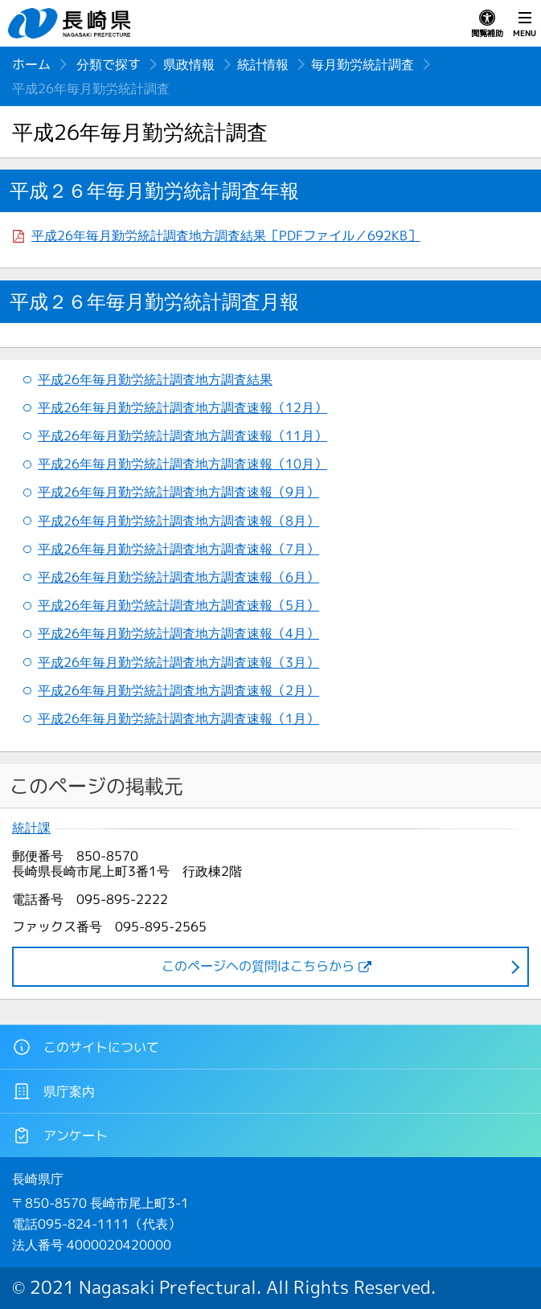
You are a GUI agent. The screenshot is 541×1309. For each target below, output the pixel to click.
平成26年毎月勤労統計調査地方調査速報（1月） (178, 718)
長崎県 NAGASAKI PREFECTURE (71, 23)
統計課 (31, 828)
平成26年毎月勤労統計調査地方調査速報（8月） (178, 521)
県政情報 (189, 64)
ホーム (31, 64)
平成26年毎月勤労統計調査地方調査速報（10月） (182, 463)
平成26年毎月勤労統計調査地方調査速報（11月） (182, 435)
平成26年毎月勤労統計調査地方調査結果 (155, 379)
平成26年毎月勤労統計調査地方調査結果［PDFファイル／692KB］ (225, 235)
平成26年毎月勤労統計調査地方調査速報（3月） (178, 662)
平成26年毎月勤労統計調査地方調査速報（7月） (178, 549)
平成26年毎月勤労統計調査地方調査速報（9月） (178, 492)
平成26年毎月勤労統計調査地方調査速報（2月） (178, 690)
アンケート (60, 1135)
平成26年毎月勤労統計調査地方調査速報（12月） (182, 407)
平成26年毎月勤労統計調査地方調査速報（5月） (178, 605)
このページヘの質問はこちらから (258, 966)
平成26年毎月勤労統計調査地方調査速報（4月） (178, 633)
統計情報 (263, 64)
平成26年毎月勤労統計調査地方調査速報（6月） (178, 577)
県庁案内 (53, 1091)
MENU (524, 24)
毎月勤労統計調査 (362, 64)
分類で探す (108, 64)
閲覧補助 (487, 24)
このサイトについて (85, 1047)
